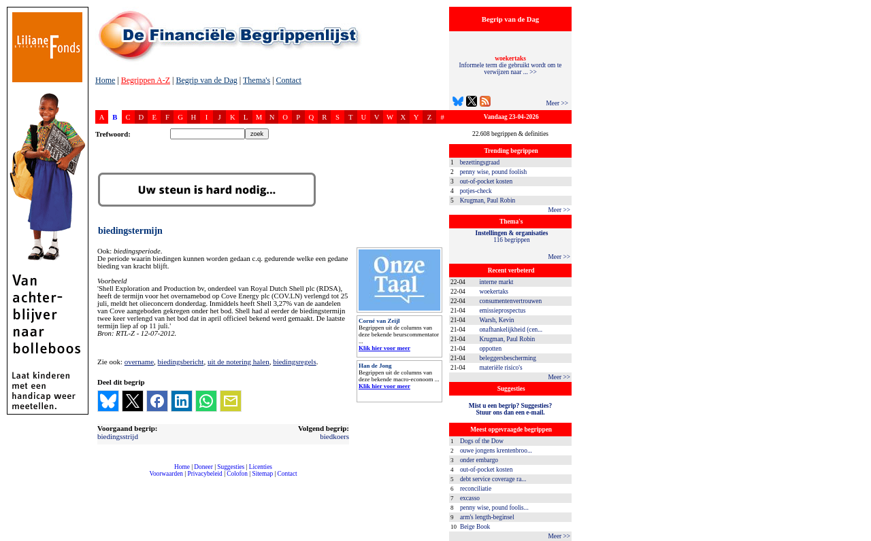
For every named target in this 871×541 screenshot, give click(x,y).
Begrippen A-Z (145, 80)
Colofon (237, 473)
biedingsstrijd (117, 436)
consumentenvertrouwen (510, 301)
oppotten (490, 348)
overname (139, 361)
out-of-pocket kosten (486, 181)
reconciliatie (475, 488)
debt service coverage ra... (493, 479)
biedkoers (334, 436)
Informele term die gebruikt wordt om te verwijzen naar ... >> (510, 65)
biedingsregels (294, 361)
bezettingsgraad (480, 162)
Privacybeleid (205, 473)
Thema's (256, 80)
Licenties (260, 467)
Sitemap (262, 473)
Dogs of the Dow (482, 441)
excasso (470, 498)
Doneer (203, 467)
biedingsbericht (181, 361)
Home (105, 80)
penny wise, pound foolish (493, 172)
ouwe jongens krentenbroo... (496, 450)
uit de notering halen (238, 361)
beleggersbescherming (507, 358)
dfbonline (858, 537)
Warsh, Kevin (496, 320)
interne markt (496, 282)
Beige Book (475, 526)
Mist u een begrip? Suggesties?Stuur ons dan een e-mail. (510, 409)
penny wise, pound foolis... (494, 507)
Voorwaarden (166, 473)
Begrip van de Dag (206, 80)
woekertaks (493, 291)
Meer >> (557, 103)
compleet (102, 479)
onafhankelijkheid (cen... (510, 329)
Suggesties (230, 467)
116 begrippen (512, 236)
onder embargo (479, 460)
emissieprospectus (502, 310)
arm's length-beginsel (487, 517)
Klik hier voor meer (384, 348)
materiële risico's (500, 367)
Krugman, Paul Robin (488, 200)
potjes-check (476, 191)
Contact (288, 80)
